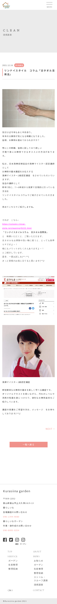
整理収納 (13, 569)
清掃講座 (38, 584)
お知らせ (38, 560)
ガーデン (13, 560)
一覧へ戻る (29, 444)
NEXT (49, 428)
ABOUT (37, 551)
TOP (10, 551)
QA (10, 590)
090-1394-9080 (11, 516)
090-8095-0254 (11, 530)
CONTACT (38, 590)
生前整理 (13, 565)
